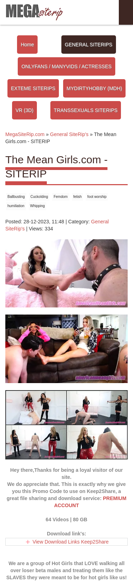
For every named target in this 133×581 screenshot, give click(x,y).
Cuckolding (39, 197)
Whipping (37, 206)
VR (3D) (25, 110)
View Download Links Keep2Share (71, 542)
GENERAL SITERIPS (88, 44)
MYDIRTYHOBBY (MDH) (94, 88)
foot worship (96, 197)
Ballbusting (16, 197)
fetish (77, 197)
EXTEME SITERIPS (33, 88)
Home (27, 44)
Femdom (60, 197)
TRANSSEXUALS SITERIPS (86, 110)
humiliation (15, 206)
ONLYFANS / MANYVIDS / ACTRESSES (66, 66)
